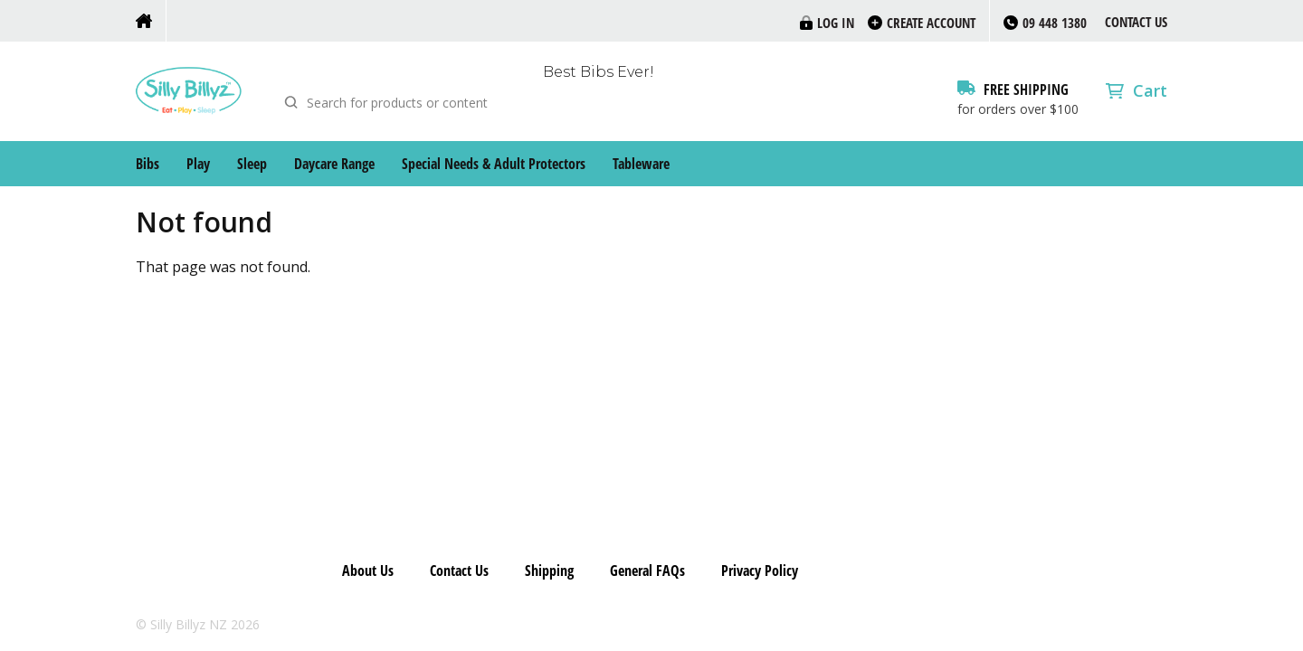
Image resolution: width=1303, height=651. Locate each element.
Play (198, 164)
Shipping (549, 570)
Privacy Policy (759, 570)
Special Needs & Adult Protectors (493, 164)
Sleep (252, 164)
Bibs (147, 164)
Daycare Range (334, 164)
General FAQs (647, 570)
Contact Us (1136, 22)
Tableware (641, 164)
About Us (368, 570)
